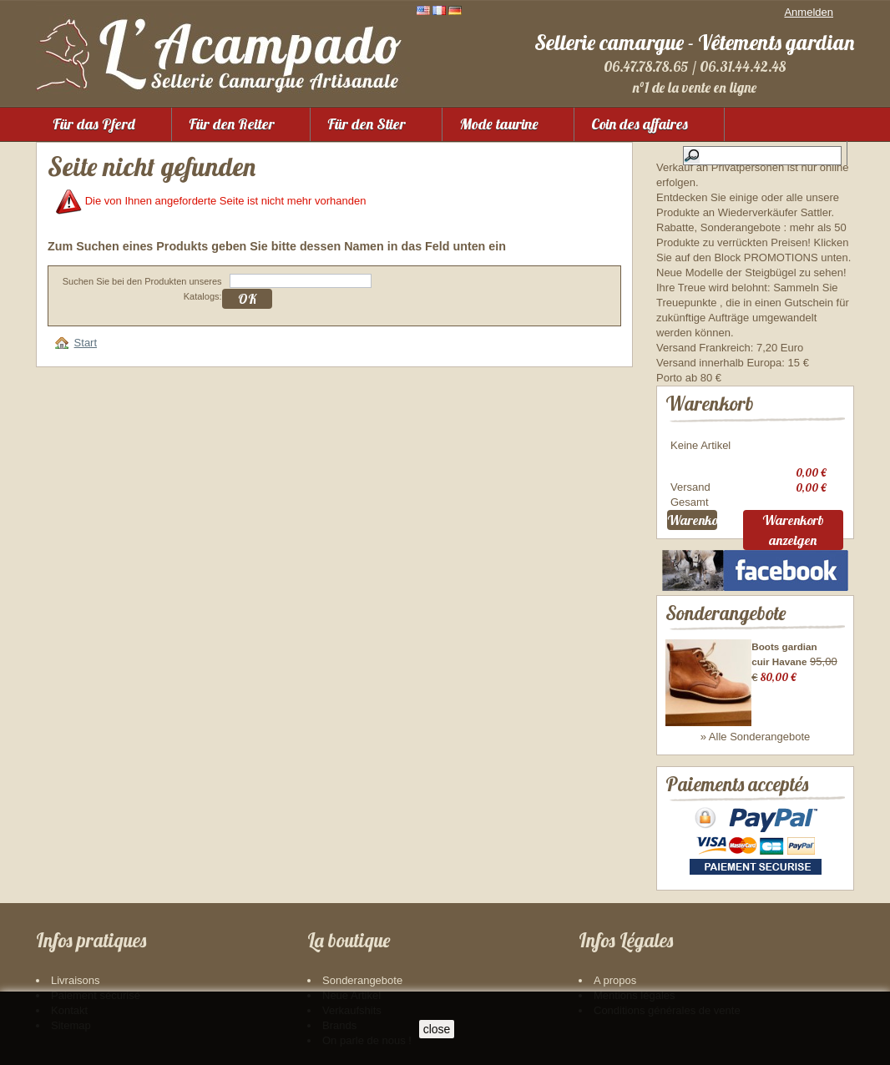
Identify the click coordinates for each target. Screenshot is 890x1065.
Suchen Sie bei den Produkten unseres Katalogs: (142, 288)
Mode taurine (499, 124)
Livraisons (75, 980)
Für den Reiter (232, 124)
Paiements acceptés (736, 784)
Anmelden (808, 12)
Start (85, 342)
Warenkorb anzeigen (793, 530)
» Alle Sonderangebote (755, 736)
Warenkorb (709, 403)
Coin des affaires (639, 124)
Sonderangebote (725, 613)
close (437, 1029)
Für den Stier (366, 124)
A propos (615, 980)
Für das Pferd (94, 124)
